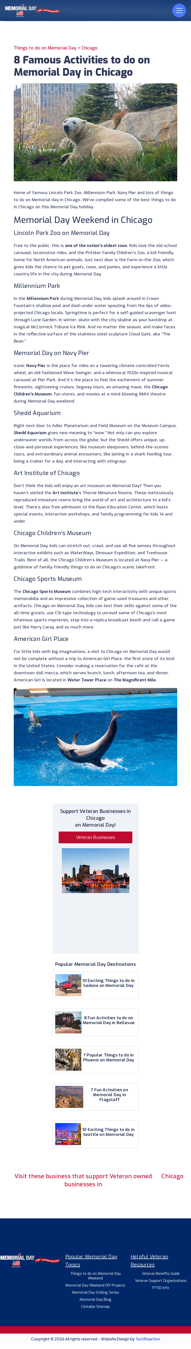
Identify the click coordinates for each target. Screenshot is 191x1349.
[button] (179, 10)
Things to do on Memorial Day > (48, 48)
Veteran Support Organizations (161, 1280)
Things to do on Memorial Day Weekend (95, 1276)
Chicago (89, 48)
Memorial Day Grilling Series (95, 1292)
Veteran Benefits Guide (161, 1273)
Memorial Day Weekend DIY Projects (95, 1285)
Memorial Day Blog (95, 1299)
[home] (42, 10)
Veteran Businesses (95, 837)
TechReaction (148, 1338)
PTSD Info (160, 1288)
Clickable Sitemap (95, 1306)
